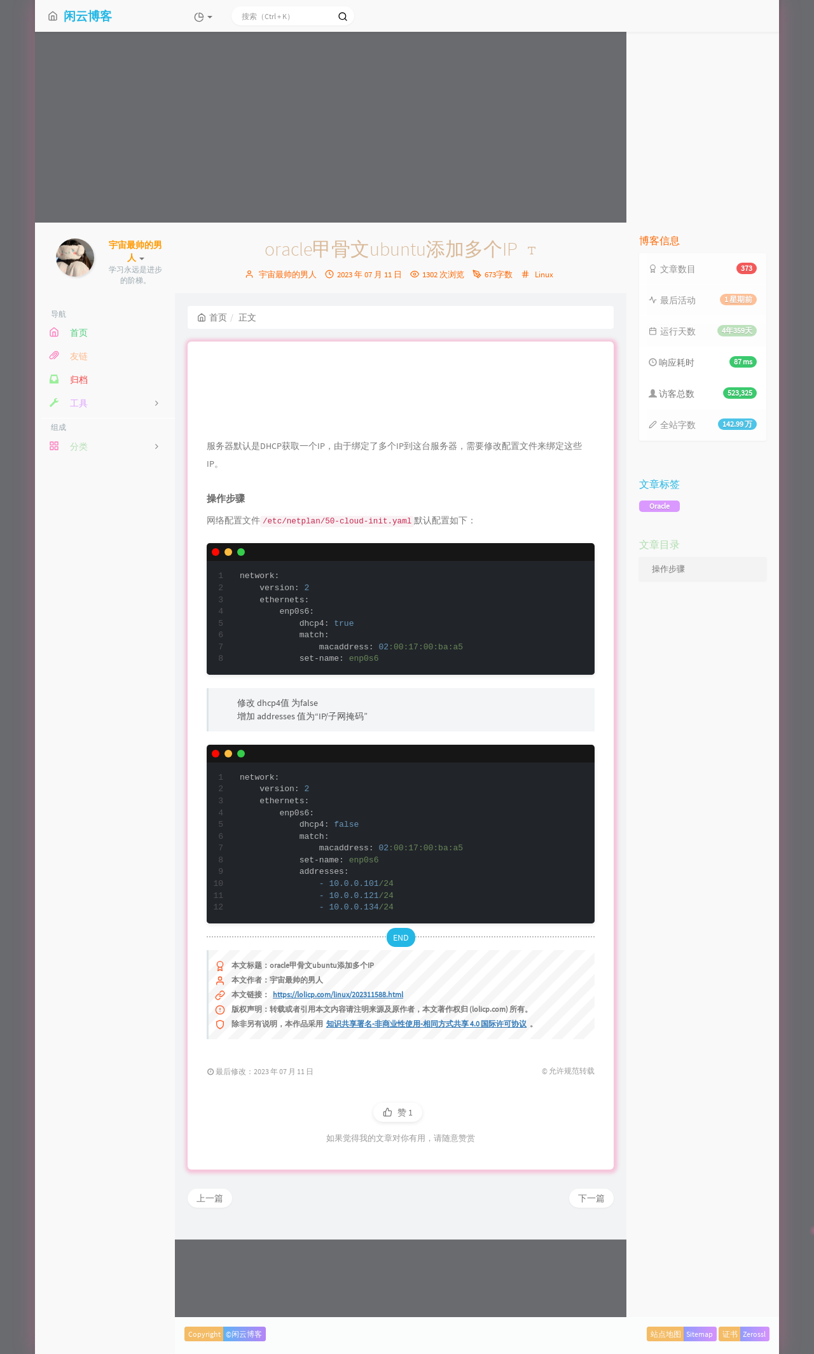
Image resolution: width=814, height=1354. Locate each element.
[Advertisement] (407, 127)
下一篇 (591, 1281)
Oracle (659, 506)
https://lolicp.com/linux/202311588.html (338, 1077)
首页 (212, 317)
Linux (544, 274)
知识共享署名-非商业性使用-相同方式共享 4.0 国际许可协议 (426, 1106)
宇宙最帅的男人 (288, 274)
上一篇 (210, 1281)
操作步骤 (668, 568)
